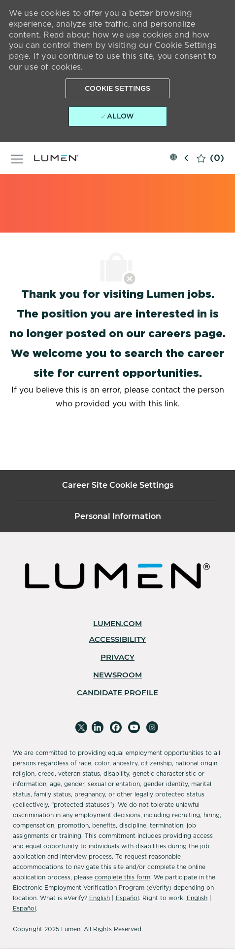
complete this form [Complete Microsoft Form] (122, 877)
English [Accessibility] (99, 898)
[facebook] (116, 727)
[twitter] (81, 727)
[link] (117, 623)
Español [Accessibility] (127, 898)
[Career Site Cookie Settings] (117, 485)
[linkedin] (97, 727)
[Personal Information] (118, 516)
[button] (118, 88)
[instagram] (152, 727)
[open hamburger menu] (17, 157)
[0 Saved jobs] (210, 158)
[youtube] (134, 727)
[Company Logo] (57, 158)
